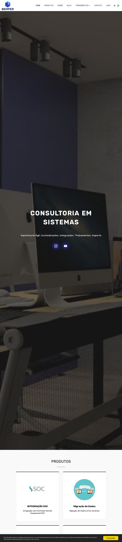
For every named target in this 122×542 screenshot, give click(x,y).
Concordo (111, 533)
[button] (83, 5)
